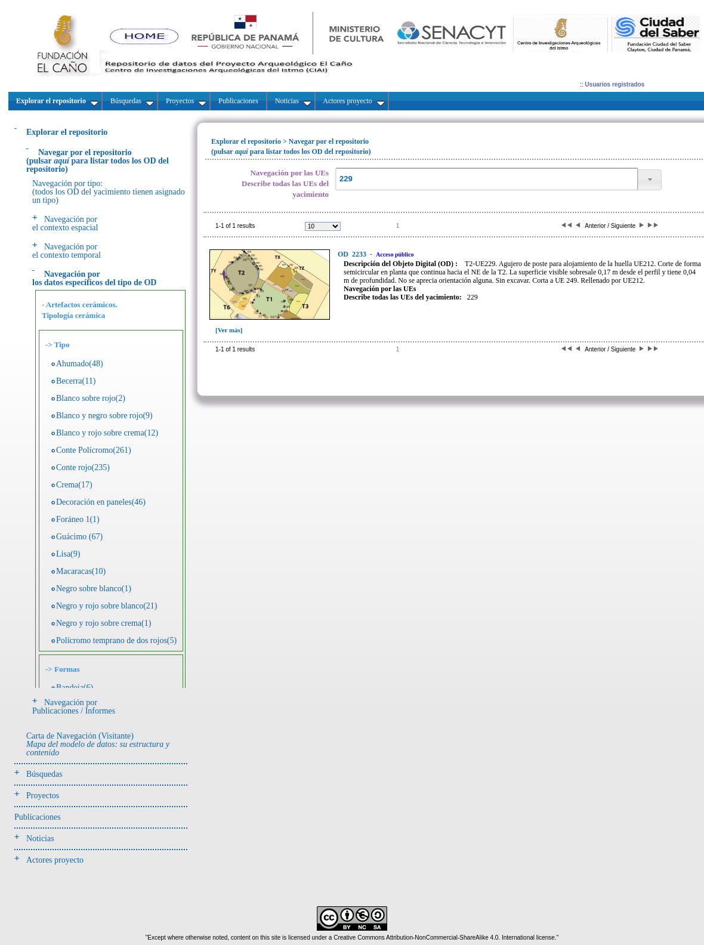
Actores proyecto (55, 860)
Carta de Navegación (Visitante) (97, 744)
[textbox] (486, 179)
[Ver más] (229, 329)
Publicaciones (37, 817)
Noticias (40, 838)
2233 (353, 254)
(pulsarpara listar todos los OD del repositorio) (97, 161)
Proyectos (42, 795)
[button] (650, 179)
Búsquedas (44, 774)
